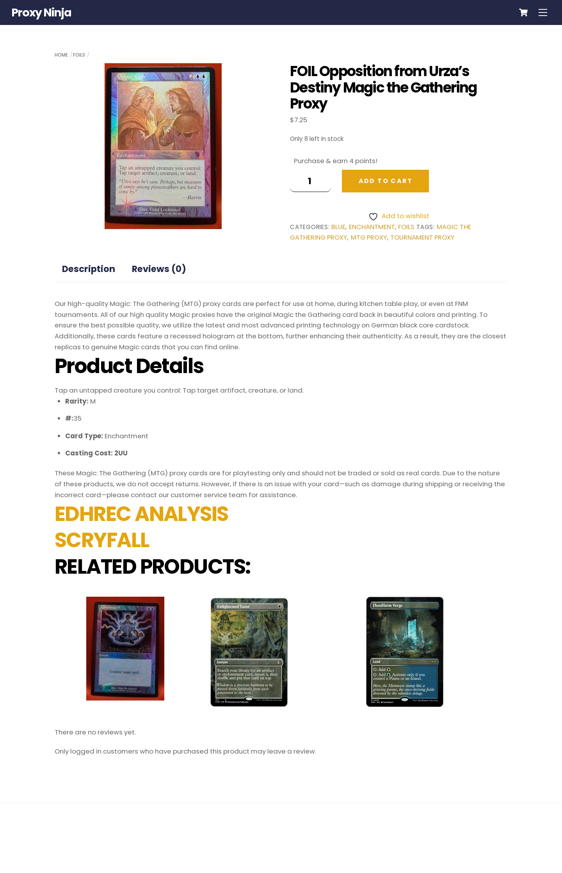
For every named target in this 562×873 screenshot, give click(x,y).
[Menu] (543, 12)
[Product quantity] (310, 181)
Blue (338, 226)
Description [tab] (88, 269)
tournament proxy (422, 237)
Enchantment (372, 226)
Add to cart (386, 180)
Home (61, 55)
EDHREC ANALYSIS (141, 514)
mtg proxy (369, 237)
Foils (79, 55)
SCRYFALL (102, 540)
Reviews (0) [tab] (159, 269)
